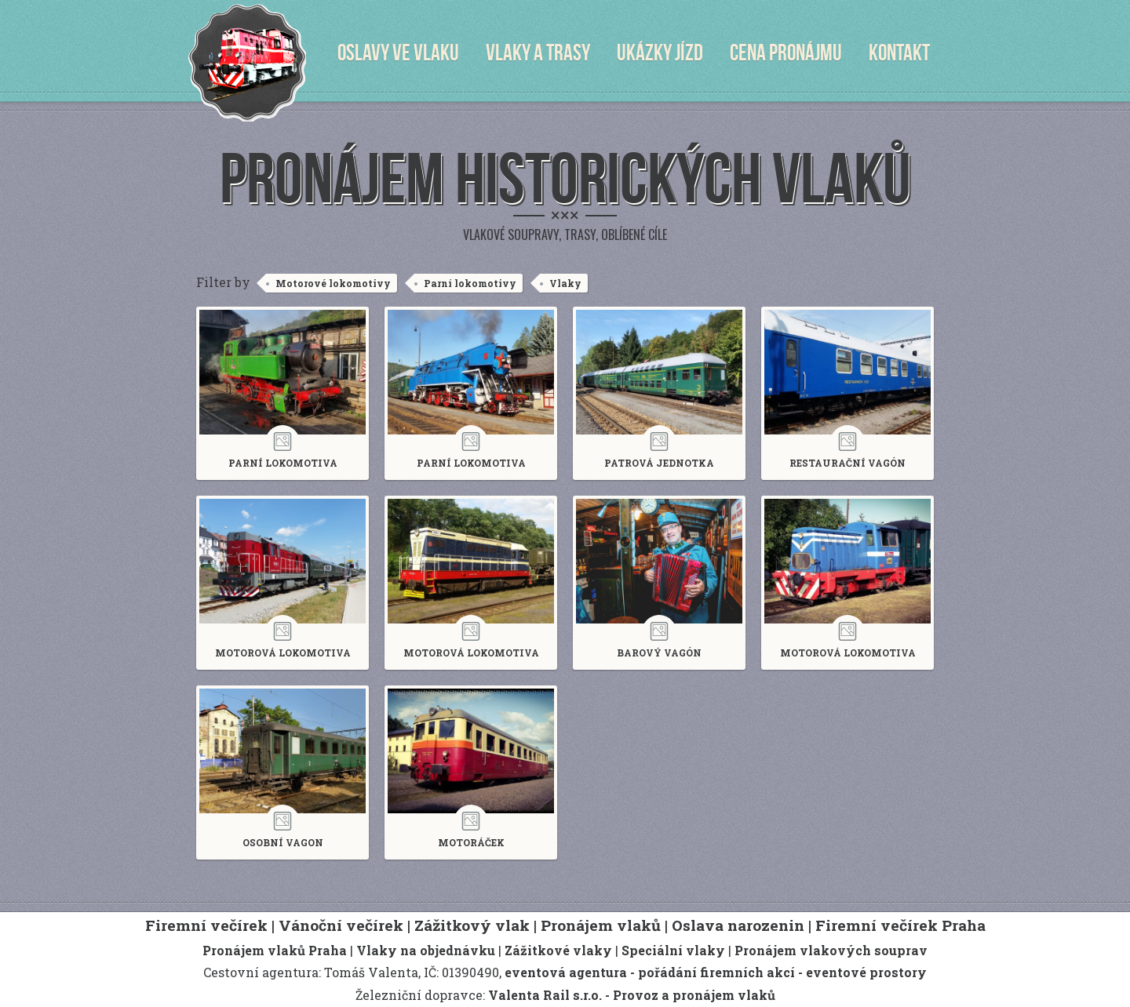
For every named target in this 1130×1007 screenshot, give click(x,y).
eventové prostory (866, 972)
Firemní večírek (206, 925)
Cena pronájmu (786, 52)
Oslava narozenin (738, 925)
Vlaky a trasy (538, 52)
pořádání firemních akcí (716, 972)
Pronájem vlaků (601, 925)
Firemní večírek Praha (900, 925)
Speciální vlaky (673, 950)
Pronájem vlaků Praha (274, 950)
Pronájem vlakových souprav (831, 950)
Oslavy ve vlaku (398, 52)
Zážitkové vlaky (558, 950)
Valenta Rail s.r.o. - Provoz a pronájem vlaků (631, 995)
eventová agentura (566, 972)
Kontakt (899, 52)
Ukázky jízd (660, 52)
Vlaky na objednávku (425, 950)
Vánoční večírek (341, 925)
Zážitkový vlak (472, 925)
